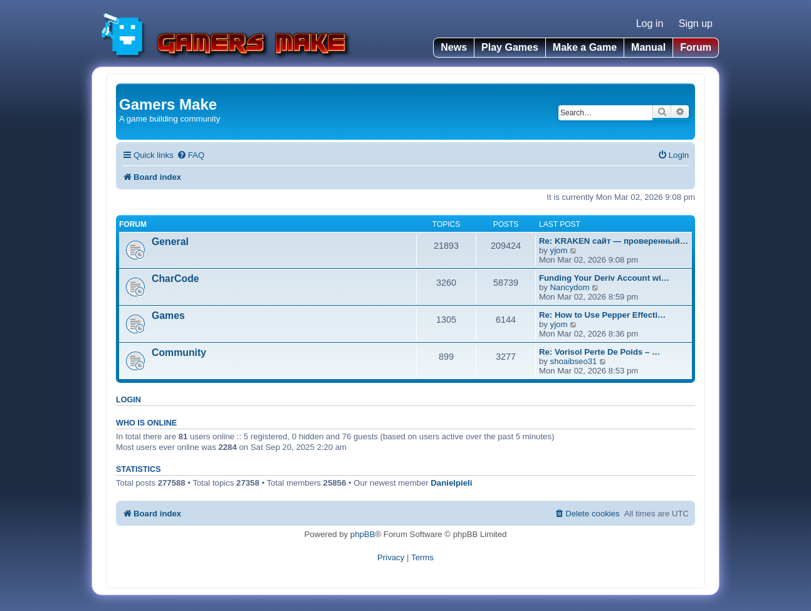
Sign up (696, 23)
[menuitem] (190, 155)
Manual (648, 47)
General (170, 241)
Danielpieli (451, 483)
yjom (559, 250)
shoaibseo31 (573, 361)
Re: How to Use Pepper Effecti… (602, 315)
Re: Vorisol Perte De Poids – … (599, 352)
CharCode (175, 278)
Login (128, 399)
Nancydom (570, 287)
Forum (695, 47)
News (454, 47)
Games (168, 315)
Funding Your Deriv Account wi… (604, 278)
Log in (650, 23)
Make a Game (585, 47)
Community (179, 352)
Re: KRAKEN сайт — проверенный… (613, 241)
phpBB (362, 534)
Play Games (509, 47)
